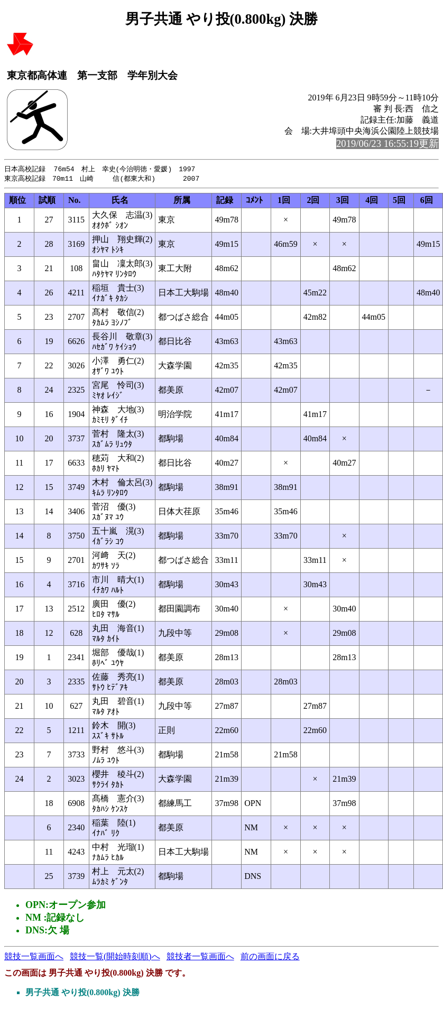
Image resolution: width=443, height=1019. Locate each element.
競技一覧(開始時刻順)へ (115, 957)
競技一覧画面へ (33, 957)
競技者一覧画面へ (200, 957)
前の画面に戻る (270, 957)
